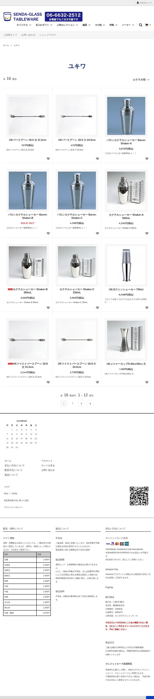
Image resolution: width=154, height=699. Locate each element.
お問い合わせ (28, 35)
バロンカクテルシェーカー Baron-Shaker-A (126, 140)
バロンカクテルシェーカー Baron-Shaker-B (27, 215)
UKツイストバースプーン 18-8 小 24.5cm (77, 364)
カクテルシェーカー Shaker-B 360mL (28, 290)
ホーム (6, 45)
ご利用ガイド (10, 35)
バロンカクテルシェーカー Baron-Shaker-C (77, 215)
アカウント (144, 2)
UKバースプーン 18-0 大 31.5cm (27, 138)
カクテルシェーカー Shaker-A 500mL (126, 215)
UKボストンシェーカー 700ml (126, 288)
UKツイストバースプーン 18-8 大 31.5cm (28, 364)
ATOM (13, 489)
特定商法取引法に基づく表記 (17, 494)
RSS (5, 489)
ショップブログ (47, 35)
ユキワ (17, 45)
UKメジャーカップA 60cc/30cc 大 (126, 362)
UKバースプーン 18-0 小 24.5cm (77, 138)
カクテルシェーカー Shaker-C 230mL (77, 290)
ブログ (6, 484)
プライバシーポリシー (14, 498)
